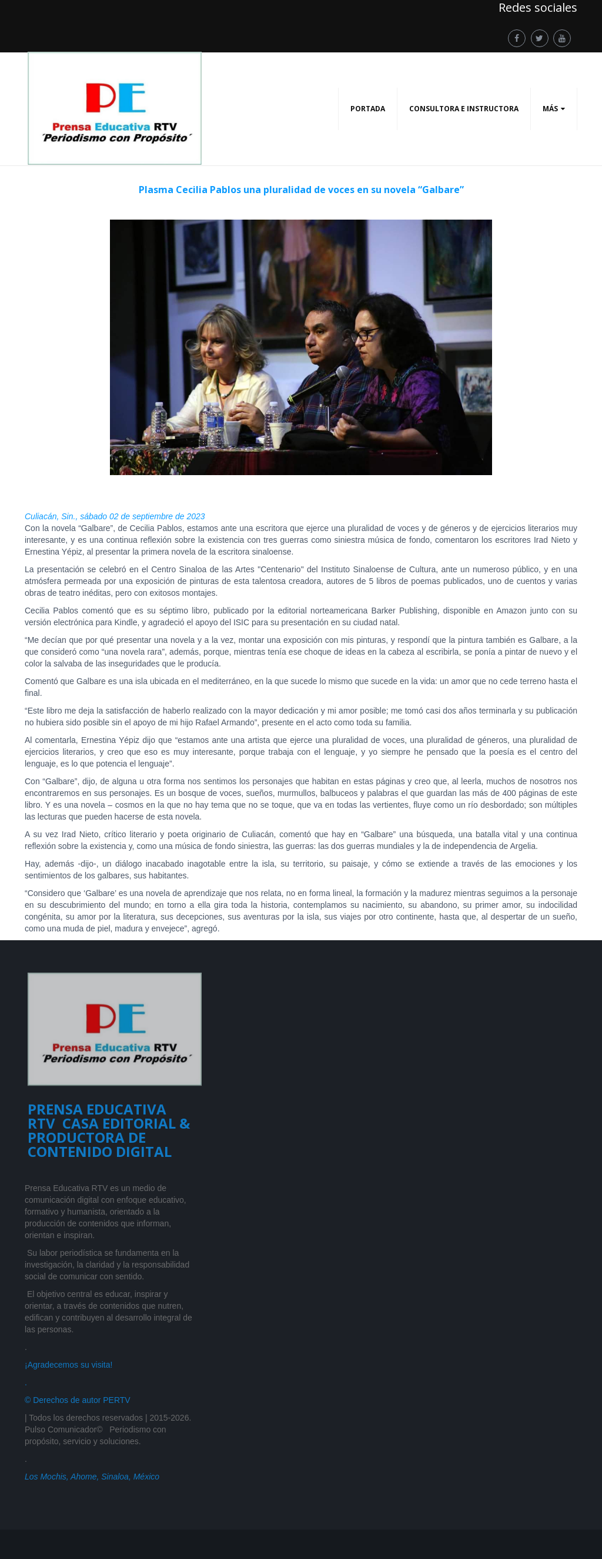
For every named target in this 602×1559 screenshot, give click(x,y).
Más (550, 109)
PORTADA (367, 109)
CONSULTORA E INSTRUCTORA (464, 109)
